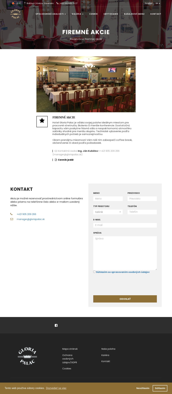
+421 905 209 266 (109, 151)
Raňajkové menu (134, 14)
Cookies (66, 368)
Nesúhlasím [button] (142, 388)
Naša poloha (108, 349)
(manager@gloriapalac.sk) (68, 154)
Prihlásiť (148, 3)
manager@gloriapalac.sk (31, 219)
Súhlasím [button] (160, 388)
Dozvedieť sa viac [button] (56, 388)
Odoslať (125, 299)
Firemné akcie (64, 117)
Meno (96, 193)
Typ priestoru (101, 206)
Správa (97, 232)
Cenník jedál (65, 159)
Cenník (93, 14)
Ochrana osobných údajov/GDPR (69, 359)
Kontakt (155, 14)
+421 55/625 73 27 (68, 3)
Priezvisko (134, 193)
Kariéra (105, 355)
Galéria (77, 14)
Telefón (132, 206)
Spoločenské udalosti (51, 14)
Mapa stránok (70, 349)
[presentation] (117, 284)
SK (158, 3)
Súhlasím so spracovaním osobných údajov (123, 272)
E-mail (96, 219)
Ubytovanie (111, 14)
